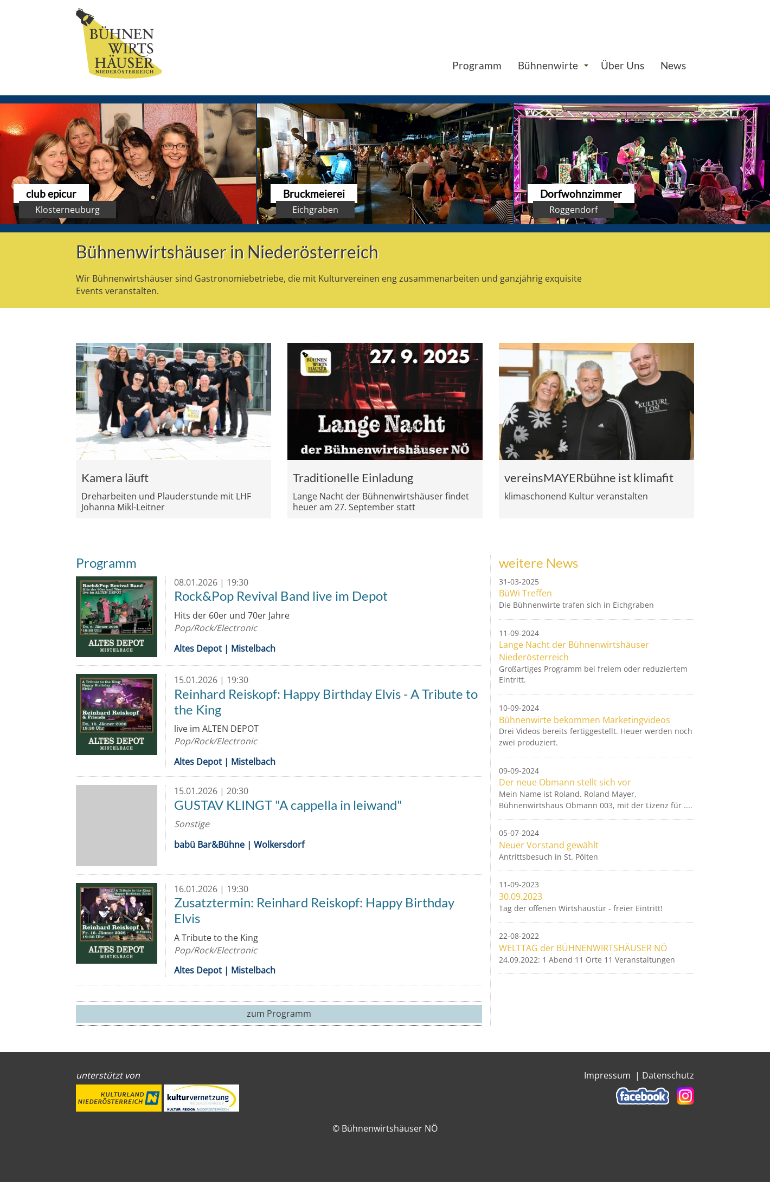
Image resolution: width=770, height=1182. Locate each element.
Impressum (607, 1075)
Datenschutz (668, 1075)
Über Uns (622, 65)
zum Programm (279, 1013)
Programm (477, 65)
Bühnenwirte (548, 65)
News (673, 65)
